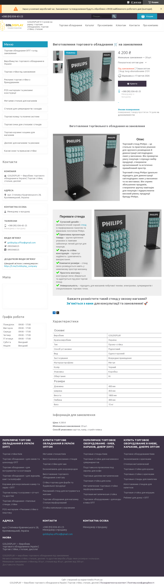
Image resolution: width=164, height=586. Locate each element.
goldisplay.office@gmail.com (21, 242)
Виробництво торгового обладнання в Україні (24, 62)
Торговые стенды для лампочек (140, 479)
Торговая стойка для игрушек (139, 492)
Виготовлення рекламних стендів (60, 459)
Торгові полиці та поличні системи (21, 116)
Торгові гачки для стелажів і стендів (23, 124)
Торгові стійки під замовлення (19, 72)
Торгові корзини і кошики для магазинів (19, 133)
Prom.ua (98, 580)
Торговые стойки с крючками (139, 474)
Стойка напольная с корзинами (59, 507)
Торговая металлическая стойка (100, 494)
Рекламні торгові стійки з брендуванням (17, 80)
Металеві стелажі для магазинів (20, 101)
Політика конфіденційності (141, 583)
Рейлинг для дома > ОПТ (136, 497)
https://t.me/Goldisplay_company (20, 266)
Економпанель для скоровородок (60, 469)
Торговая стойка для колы (97, 481)
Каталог (89, 25)
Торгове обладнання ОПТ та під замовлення (20, 51)
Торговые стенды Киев (95, 454)
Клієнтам (121, 25)
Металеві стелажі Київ (54, 454)
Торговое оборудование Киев (139, 454)
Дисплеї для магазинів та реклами (21, 143)
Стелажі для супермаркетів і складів (23, 108)
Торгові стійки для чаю (55, 464)
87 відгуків (136, 2)
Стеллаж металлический (136, 464)
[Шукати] (114, 16)
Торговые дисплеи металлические (100, 476)
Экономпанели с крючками (137, 459)
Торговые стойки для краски (138, 469)
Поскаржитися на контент (113, 583)
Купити (133, 83)
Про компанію (105, 25)
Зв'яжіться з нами (80, 303)
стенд (83, 225)
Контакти (134, 25)
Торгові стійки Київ (12, 454)
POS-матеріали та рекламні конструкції (18, 91)
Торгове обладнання (70, 25)
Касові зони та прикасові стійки (20, 151)
